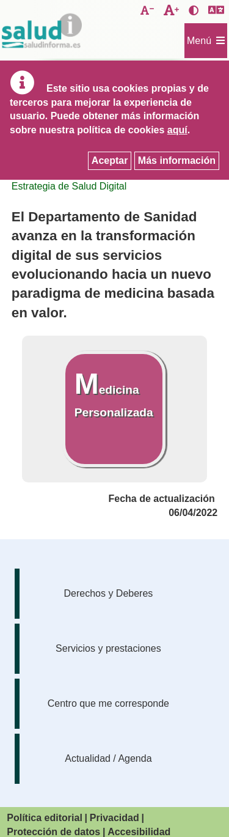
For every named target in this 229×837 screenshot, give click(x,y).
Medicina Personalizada (114, 392)
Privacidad (114, 818)
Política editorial (44, 818)
